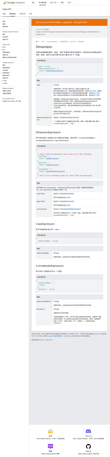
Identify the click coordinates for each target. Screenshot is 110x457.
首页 (37, 41)
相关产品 (53, 3)
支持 (30, 14)
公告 (79, 22)
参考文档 (81, 41)
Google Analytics (52, 41)
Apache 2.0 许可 (98, 334)
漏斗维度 (96, 95)
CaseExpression (52, 158)
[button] (14, 47)
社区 (69, 3)
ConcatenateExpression (55, 171)
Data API (7, 9)
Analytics (16, 2)
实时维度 (97, 93)
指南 (4, 14)
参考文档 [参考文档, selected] (12, 14)
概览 (33, 3)
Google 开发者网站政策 (54, 336)
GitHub (66, 22)
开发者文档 (63, 41)
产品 (42, 41)
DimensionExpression (54, 71)
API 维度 (93, 91)
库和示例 (22, 14)
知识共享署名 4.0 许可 (65, 334)
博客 (62, 3)
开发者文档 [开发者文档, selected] (42, 3)
